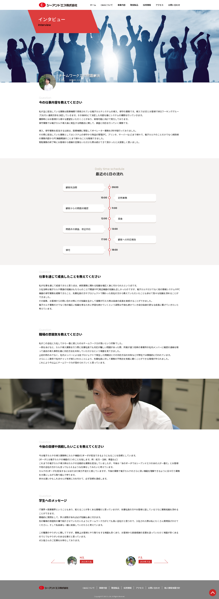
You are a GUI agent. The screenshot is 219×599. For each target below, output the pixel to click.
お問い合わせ (174, 5)
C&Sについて (107, 5)
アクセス (159, 5)
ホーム (93, 5)
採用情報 (147, 5)
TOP (212, 592)
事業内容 (121, 5)
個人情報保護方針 (172, 587)
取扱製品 (134, 5)
